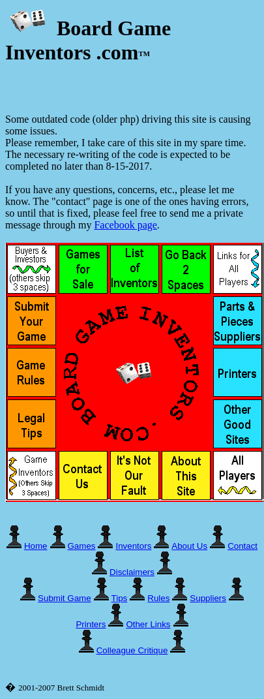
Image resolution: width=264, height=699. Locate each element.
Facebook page (125, 224)
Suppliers (208, 598)
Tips (119, 598)
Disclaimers (132, 572)
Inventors (133, 546)
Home (36, 546)
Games (82, 546)
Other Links (148, 624)
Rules (158, 598)
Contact (242, 546)
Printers (91, 624)
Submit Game (64, 598)
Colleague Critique (132, 650)
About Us (189, 546)
